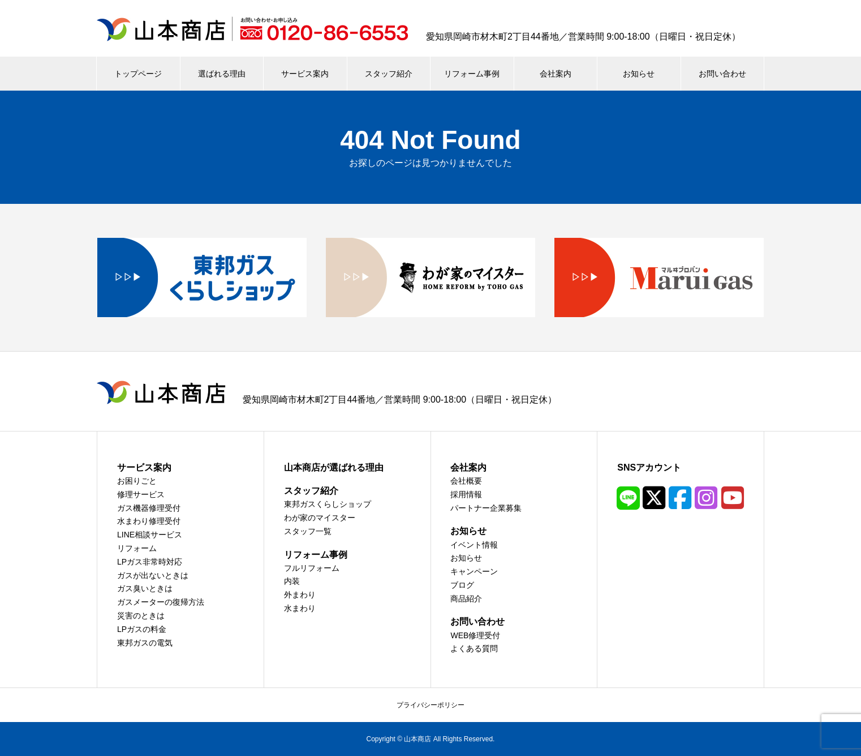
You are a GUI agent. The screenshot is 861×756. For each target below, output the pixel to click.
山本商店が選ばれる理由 (334, 467)
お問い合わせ (722, 73)
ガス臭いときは (145, 588)
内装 (292, 581)
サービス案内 (305, 73)
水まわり (300, 608)
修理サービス (141, 494)
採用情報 (466, 494)
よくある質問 (474, 648)
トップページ (138, 73)
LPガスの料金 (141, 629)
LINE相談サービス (149, 534)
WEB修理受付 (475, 635)
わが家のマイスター (319, 517)
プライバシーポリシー (430, 705)
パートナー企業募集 (486, 507)
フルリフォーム (311, 568)
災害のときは (141, 615)
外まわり (300, 594)
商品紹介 (466, 598)
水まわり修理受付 (148, 521)
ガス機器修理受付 (148, 507)
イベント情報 (474, 544)
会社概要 (466, 480)
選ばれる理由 (222, 73)
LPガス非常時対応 (149, 561)
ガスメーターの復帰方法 (160, 601)
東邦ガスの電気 (145, 642)
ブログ (462, 585)
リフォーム (137, 548)
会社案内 (555, 73)
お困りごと (137, 480)
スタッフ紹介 (388, 73)
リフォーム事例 (472, 73)
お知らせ (639, 73)
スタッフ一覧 (308, 531)
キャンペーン (474, 571)
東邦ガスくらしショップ (327, 504)
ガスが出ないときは (152, 575)
